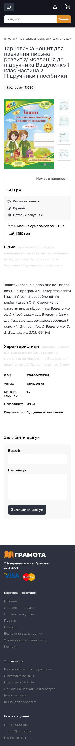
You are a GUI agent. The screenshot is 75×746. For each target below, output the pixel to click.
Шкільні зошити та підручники (27, 669)
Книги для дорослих (20, 702)
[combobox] (30, 19)
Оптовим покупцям (28, 215)
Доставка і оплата (26, 201)
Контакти (11, 646)
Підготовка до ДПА (19, 682)
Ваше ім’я (37, 456)
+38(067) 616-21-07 (17, 731)
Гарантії (19, 208)
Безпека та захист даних (23, 633)
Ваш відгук (37, 484)
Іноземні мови (15, 695)
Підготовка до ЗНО (19, 676)
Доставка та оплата (19, 608)
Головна (9, 38)
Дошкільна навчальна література (29, 689)
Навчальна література (34, 38)
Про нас (10, 620)
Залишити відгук (27, 509)
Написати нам (15, 738)
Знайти (63, 19)
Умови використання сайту (25, 640)
